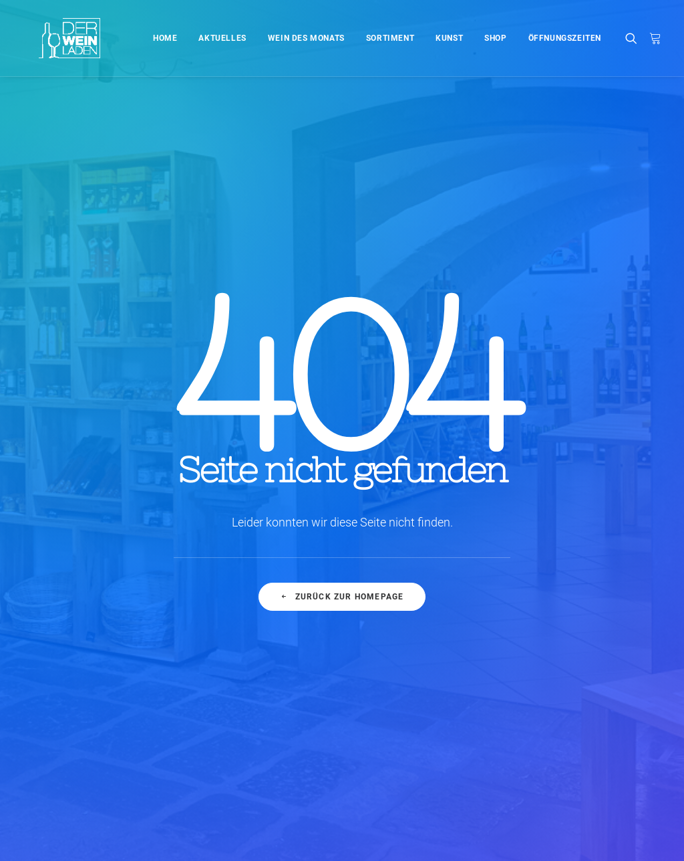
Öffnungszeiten (564, 38)
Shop (495, 38)
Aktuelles (222, 38)
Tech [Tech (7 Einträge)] (553, 665)
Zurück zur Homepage (341, 406)
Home (165, 38)
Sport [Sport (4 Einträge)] (600, 644)
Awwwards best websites (425, 645)
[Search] (634, 38)
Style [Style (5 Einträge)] (642, 644)
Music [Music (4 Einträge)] (636, 622)
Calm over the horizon (245, 634)
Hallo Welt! (219, 601)
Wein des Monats (306, 38)
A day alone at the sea (418, 711)
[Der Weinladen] (52, 38)
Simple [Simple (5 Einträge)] (557, 644)
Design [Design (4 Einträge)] (557, 601)
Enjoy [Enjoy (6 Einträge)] (599, 601)
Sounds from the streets (422, 733)
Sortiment (390, 38)
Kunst (449, 38)
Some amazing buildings (424, 689)
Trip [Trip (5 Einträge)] (634, 665)
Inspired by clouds (236, 667)
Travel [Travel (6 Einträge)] (594, 665)
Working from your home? (426, 667)
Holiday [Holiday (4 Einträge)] (559, 622)
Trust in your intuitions (419, 623)
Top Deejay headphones (422, 601)
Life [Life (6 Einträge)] (599, 622)
